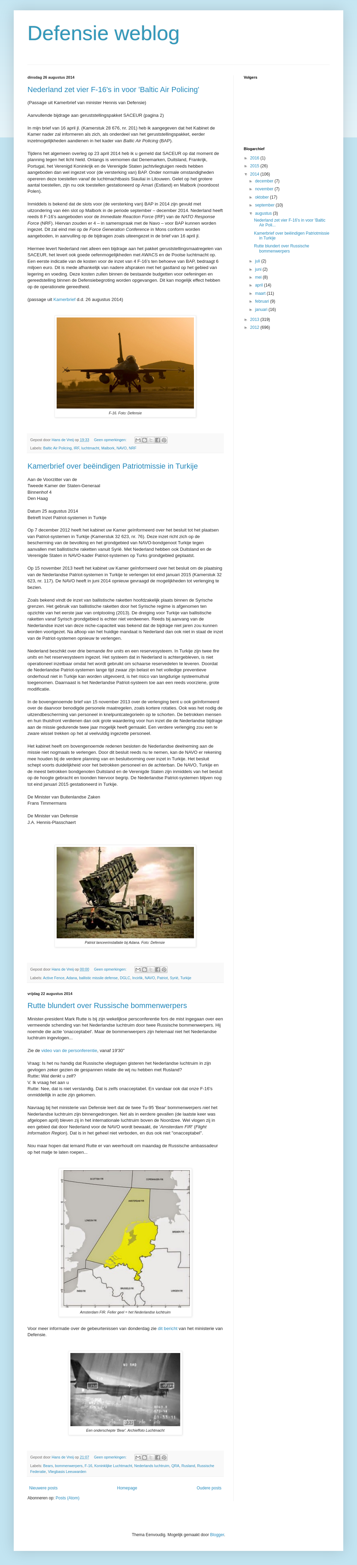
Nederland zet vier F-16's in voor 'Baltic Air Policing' (113, 89)
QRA (175, 1466)
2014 (255, 174)
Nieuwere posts (43, 1488)
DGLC (125, 978)
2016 (255, 158)
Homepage (127, 1488)
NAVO (121, 448)
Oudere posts (209, 1488)
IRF (76, 448)
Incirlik (137, 978)
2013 (255, 319)
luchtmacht (90, 448)
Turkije (185, 978)
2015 (255, 166)
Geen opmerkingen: (111, 440)
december (265, 181)
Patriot (162, 978)
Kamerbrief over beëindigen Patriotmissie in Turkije (112, 466)
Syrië (174, 978)
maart (261, 293)
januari (261, 309)
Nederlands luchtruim (151, 1466)
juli (258, 261)
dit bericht (167, 1328)
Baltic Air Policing (57, 448)
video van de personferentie (69, 1050)
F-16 (88, 1466)
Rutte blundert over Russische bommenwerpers (107, 1005)
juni (259, 269)
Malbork (107, 448)
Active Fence (53, 978)
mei (259, 277)
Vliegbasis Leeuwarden (67, 1471)
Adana (71, 978)
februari (262, 301)
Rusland (188, 1466)
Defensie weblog (103, 33)
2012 (255, 327)
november (265, 189)
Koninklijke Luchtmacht (113, 1466)
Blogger (217, 1534)
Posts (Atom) (67, 1498)
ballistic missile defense (98, 978)
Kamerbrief (65, 299)
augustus (264, 213)
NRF (132, 448)
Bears (48, 1466)
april (259, 285)
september (265, 205)
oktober (262, 197)
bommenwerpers (68, 1466)
